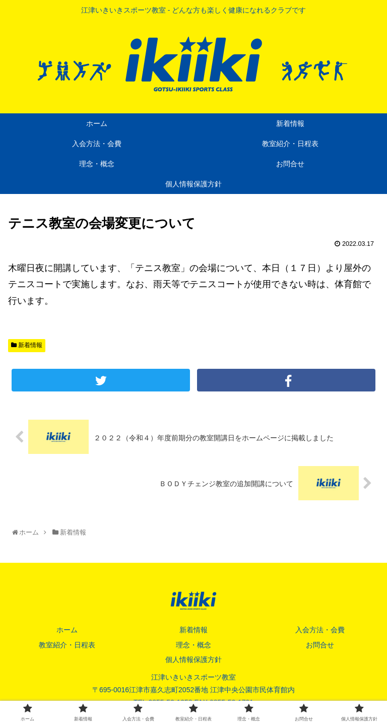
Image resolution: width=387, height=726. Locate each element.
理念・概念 (193, 645)
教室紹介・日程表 (67, 645)
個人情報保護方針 (193, 659)
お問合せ (320, 645)
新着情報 (26, 345)
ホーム (67, 630)
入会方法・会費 (320, 630)
